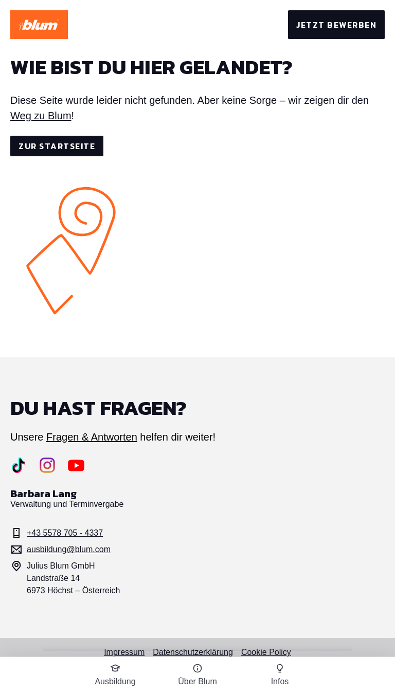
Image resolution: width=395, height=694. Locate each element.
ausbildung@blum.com (60, 549)
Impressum (124, 652)
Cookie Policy (266, 652)
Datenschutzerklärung (193, 652)
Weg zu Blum (40, 115)
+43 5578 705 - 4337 (56, 533)
